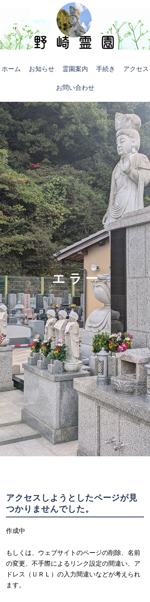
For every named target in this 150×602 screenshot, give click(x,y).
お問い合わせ (75, 87)
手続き (105, 68)
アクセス (136, 68)
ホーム (11, 68)
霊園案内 (75, 68)
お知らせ (41, 68)
